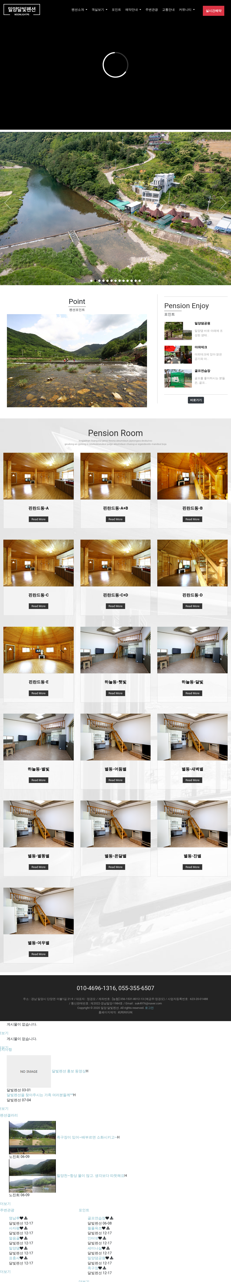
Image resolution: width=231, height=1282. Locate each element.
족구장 (93, 1268)
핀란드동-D (192, 595)
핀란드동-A (38, 508)
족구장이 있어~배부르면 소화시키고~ (87, 1137)
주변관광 (151, 9)
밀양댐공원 (96, 1258)
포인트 (116, 9)
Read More (38, 519)
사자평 (14, 1228)
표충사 (14, 1258)
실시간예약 (213, 10)
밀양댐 (14, 1248)
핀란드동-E (38, 682)
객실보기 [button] (98, 9)
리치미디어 (125, 1012)
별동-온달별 (115, 856)
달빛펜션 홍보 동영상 (69, 1071)
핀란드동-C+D (115, 595)
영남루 (14, 1218)
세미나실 (95, 1248)
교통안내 (168, 9)
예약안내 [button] (132, 9)
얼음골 (14, 1238)
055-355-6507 (136, 988)
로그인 (149, 1008)
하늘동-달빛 (192, 682)
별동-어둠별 (115, 769)
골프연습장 (96, 1218)
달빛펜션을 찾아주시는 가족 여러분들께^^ (40, 1095)
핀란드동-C (38, 595)
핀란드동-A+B (115, 508)
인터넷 (93, 1238)
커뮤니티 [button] (185, 9)
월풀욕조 (95, 1228)
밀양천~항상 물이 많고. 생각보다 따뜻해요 (90, 1175)
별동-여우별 (38, 942)
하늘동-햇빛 (115, 682)
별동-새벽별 (192, 769)
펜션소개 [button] (78, 9)
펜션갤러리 (9, 1115)
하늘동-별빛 (38, 769)
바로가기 (196, 400)
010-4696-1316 (96, 988)
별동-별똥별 (38, 856)
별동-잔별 (192, 856)
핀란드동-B (192, 508)
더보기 (5, 1204)
